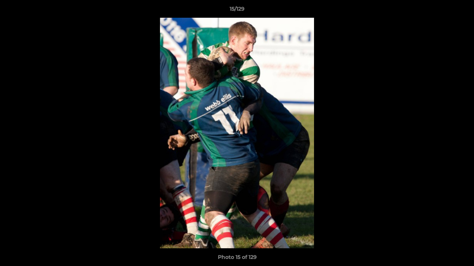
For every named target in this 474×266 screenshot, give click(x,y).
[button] (460, 10)
